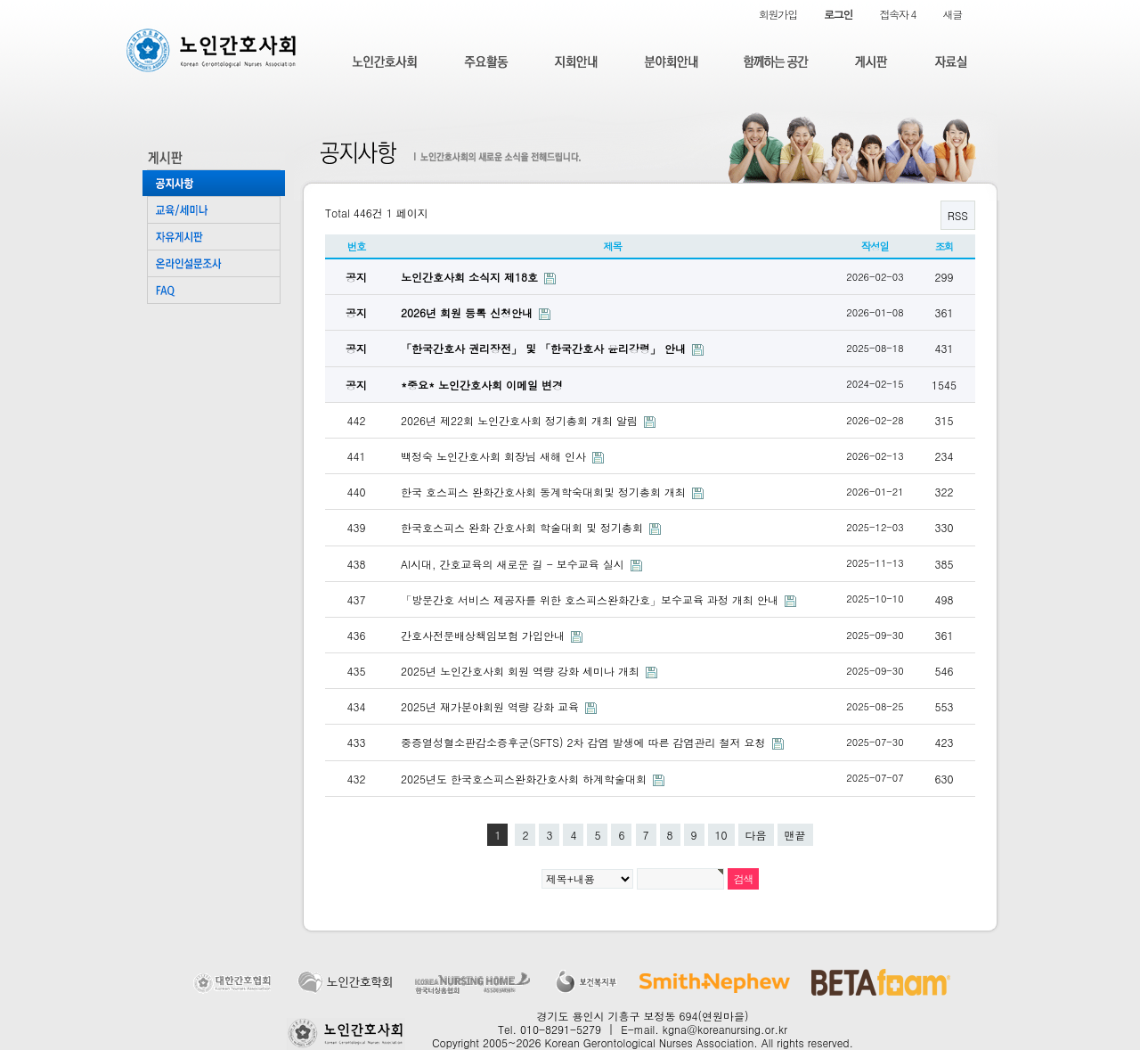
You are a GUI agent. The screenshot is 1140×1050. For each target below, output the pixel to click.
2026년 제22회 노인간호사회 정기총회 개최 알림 (521, 420)
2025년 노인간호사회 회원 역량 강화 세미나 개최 (522, 670)
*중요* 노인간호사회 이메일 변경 (482, 384)
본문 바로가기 (0, 0)
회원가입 (778, 13)
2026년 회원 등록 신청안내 (468, 312)
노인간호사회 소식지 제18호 (471, 276)
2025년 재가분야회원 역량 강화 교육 (491, 706)
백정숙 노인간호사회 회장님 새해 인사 (495, 455)
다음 (756, 834)
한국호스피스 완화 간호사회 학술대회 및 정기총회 (524, 527)
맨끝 (795, 834)
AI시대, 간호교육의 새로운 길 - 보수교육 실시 (514, 563)
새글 (952, 13)
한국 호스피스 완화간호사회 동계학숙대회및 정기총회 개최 (545, 491)
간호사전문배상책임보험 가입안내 (484, 635)
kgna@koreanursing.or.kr (725, 1029)
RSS (958, 215)
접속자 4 (897, 13)
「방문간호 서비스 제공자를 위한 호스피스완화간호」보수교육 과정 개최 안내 (591, 599)
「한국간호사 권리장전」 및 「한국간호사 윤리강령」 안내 (545, 348)
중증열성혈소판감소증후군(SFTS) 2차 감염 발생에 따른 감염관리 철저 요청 (585, 742)
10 (721, 834)
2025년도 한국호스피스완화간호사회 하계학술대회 (525, 778)
